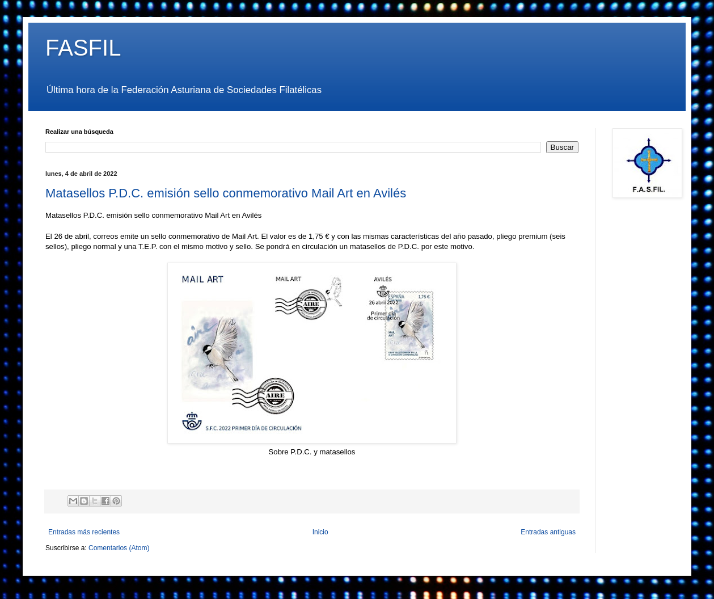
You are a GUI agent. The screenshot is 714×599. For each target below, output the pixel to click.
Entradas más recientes (84, 532)
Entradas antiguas (548, 532)
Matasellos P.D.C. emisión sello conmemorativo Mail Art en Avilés (225, 193)
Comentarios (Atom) (118, 548)
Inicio (320, 532)
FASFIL (83, 47)
